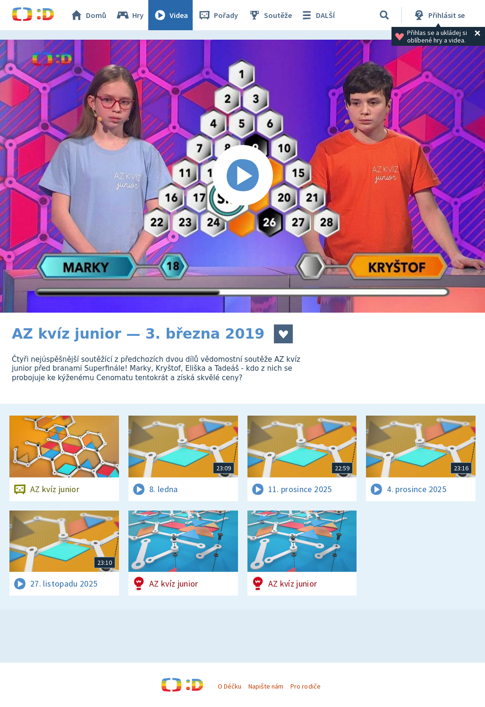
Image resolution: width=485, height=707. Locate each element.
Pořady (217, 15)
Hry (130, 15)
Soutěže (269, 15)
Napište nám (265, 686)
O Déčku (229, 686)
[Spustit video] (242, 176)
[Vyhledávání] (384, 15)
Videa (170, 15)
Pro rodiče (305, 686)
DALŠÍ (317, 15)
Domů (87, 15)
